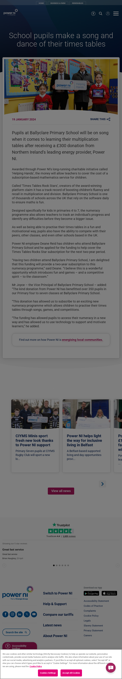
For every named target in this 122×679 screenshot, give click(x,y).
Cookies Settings (48, 673)
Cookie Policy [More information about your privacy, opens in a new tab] (36, 666)
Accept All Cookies (71, 673)
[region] (61, 664)
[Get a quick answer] (111, 668)
